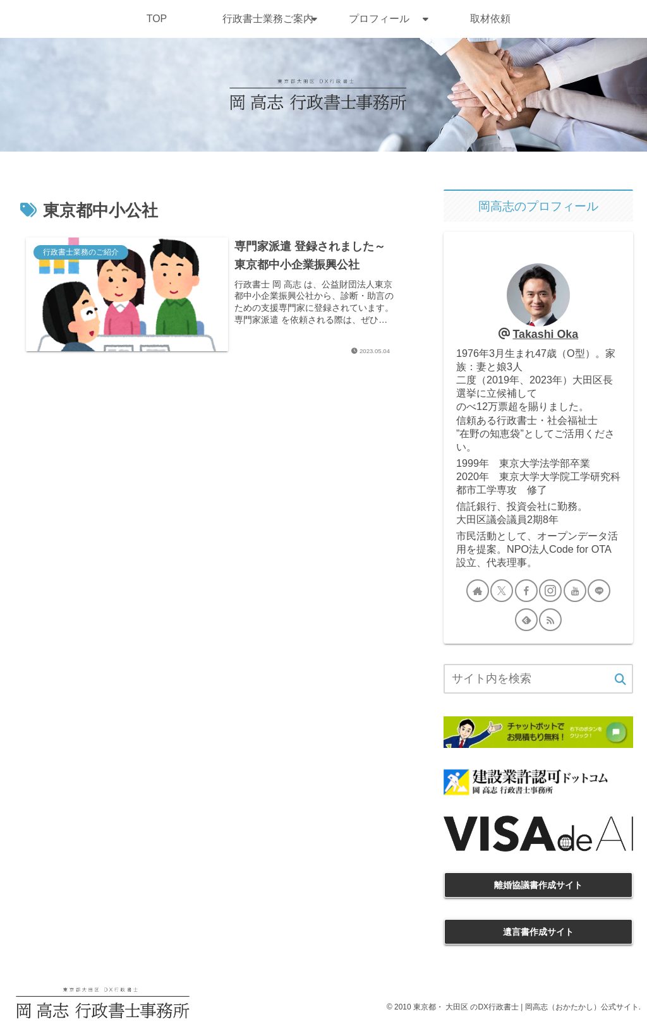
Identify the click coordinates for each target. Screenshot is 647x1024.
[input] (538, 679)
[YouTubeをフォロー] (575, 590)
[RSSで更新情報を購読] (550, 619)
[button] (620, 680)
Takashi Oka (545, 334)
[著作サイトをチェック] (477, 590)
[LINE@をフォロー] (599, 590)
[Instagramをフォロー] (550, 590)
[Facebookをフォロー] (526, 590)
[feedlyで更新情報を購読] (526, 619)
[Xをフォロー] (501, 590)
